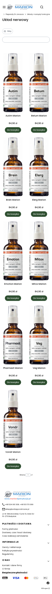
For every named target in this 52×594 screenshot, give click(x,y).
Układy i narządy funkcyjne (38, 14)
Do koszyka (13, 130)
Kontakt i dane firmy (12, 565)
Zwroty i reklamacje (11, 547)
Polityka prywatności (12, 550)
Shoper (45, 588)
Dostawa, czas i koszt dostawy (16, 532)
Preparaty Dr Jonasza (15, 14)
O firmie (6, 568)
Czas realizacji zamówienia (15, 536)
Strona (22, 475)
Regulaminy (8, 554)
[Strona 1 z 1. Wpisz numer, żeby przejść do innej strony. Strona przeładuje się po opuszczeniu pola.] (28, 474)
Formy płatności (10, 529)
